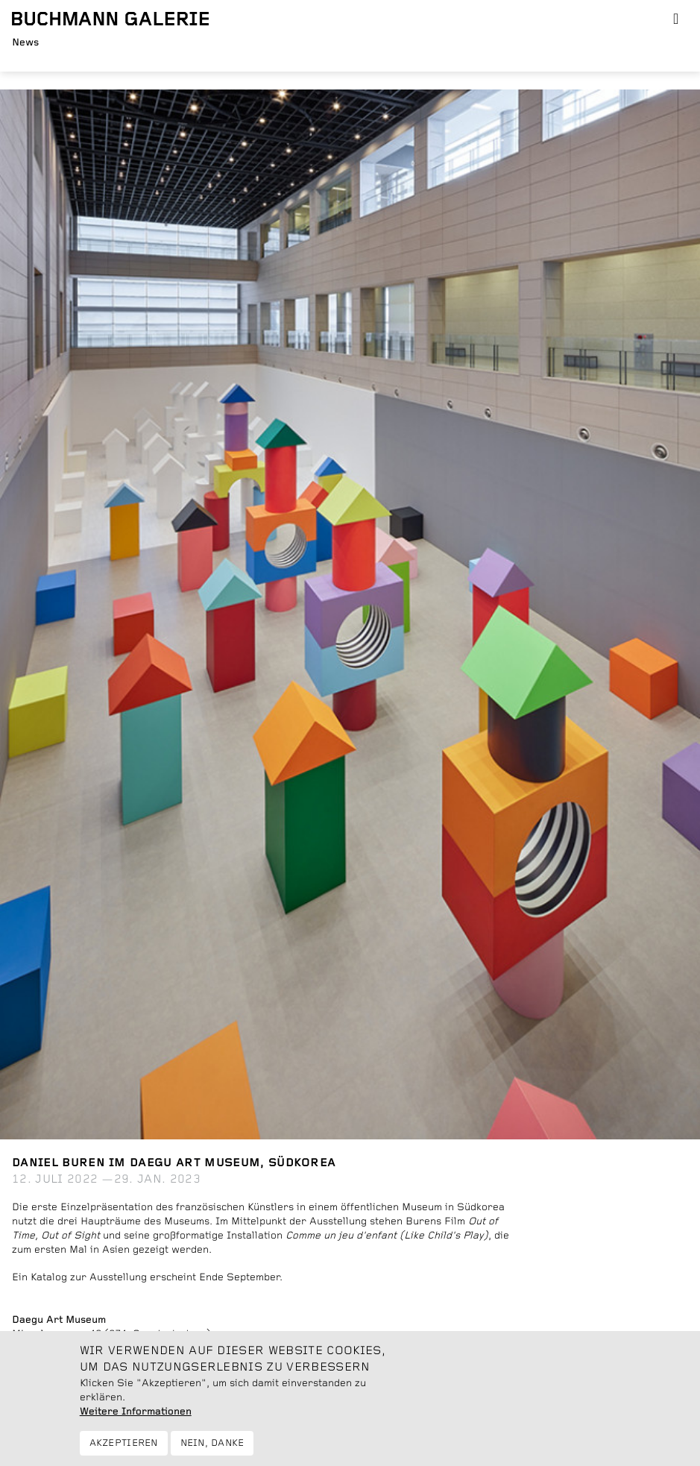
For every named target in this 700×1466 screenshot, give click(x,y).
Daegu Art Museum (59, 1320)
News (25, 42)
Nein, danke (212, 1451)
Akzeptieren (123, 1451)
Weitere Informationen (136, 1420)
